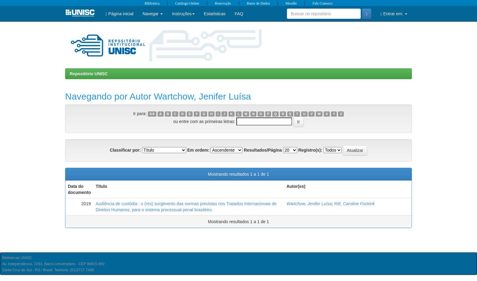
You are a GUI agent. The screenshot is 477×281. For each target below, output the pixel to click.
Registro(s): (310, 150)
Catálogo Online (187, 3)
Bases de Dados (258, 3)
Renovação (223, 3)
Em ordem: (198, 150)
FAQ (239, 13)
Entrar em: (394, 13)
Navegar (153, 13)
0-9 (152, 114)
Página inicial (120, 13)
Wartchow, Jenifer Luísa (309, 203)
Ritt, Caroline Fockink (354, 203)
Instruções (183, 13)
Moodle (291, 3)
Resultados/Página (263, 150)
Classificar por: (125, 150)
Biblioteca (151, 3)
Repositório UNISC (89, 73)
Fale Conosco (322, 3)
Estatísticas (215, 13)
